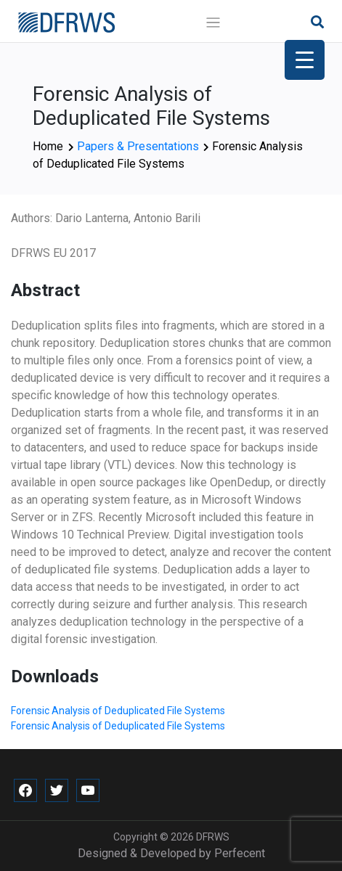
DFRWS (212, 837)
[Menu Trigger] (305, 60)
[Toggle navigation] (213, 22)
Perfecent (239, 853)
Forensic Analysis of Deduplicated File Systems (118, 710)
